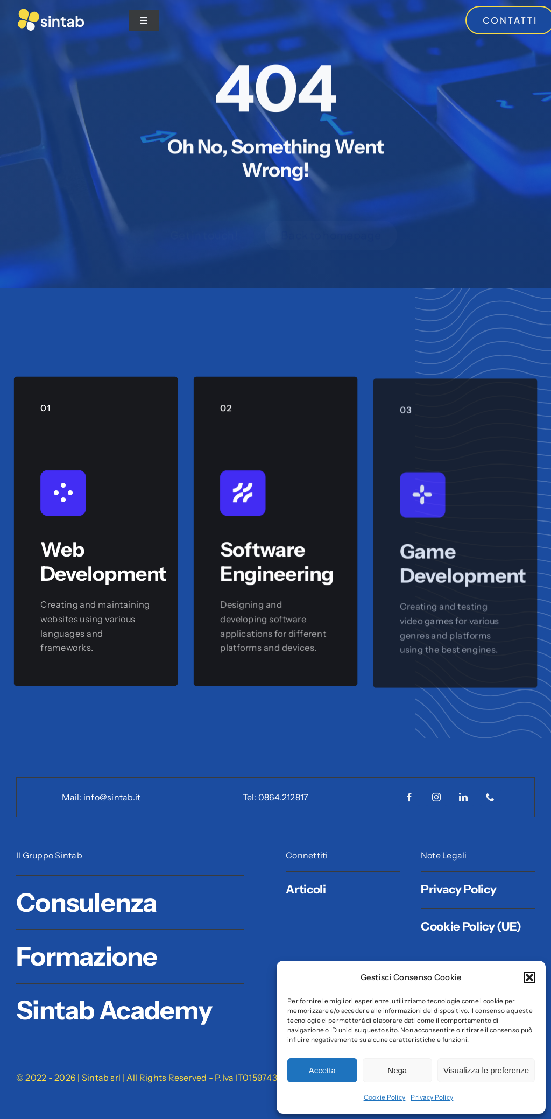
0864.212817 (283, 797)
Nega (397, 1070)
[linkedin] (463, 797)
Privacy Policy (432, 1097)
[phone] (490, 797)
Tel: (250, 797)
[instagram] (436, 797)
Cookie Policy (385, 1097)
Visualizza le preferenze (486, 1070)
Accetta (322, 1070)
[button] (529, 977)
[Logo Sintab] (51, 12)
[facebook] (409, 797)
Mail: (72, 797)
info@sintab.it (111, 797)
